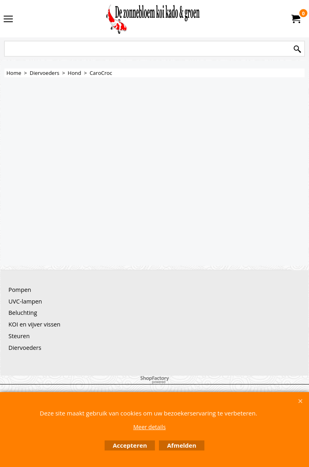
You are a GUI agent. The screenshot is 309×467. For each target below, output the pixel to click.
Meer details (149, 427)
